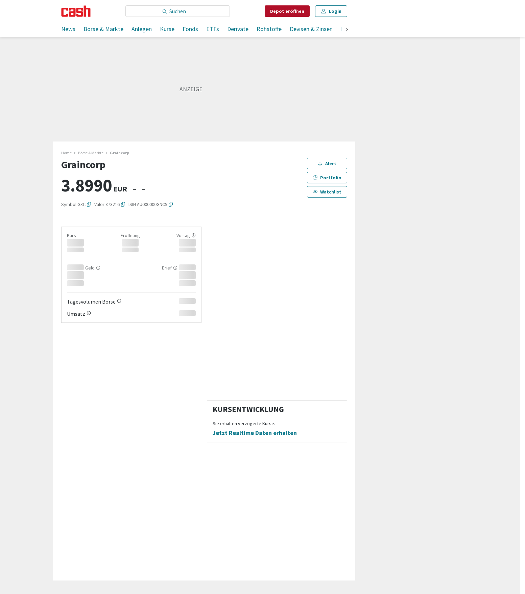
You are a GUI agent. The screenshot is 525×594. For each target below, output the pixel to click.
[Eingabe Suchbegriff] (177, 11)
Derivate (237, 29)
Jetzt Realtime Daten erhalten (255, 433)
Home (66, 152)
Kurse (167, 29)
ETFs (212, 29)
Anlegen (142, 29)
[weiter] (346, 30)
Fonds (190, 29)
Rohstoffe (269, 29)
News (68, 29)
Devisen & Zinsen (311, 29)
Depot (287, 11)
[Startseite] (76, 11)
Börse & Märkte (103, 29)
